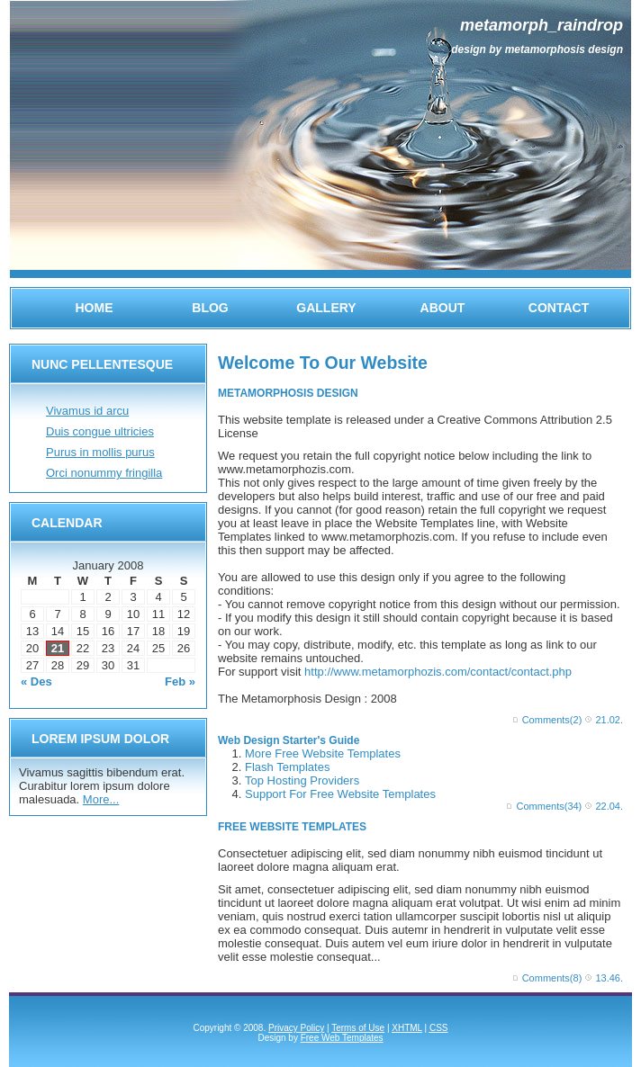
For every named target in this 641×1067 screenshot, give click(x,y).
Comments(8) (552, 978)
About (442, 307)
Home (94, 307)
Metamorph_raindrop (541, 25)
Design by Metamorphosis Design (537, 49)
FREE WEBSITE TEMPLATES (292, 826)
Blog (210, 307)
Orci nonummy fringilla (104, 473)
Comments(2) (552, 719)
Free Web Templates (342, 1038)
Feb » (180, 681)
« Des (36, 681)
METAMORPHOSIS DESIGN (288, 393)
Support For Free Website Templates (340, 794)
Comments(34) (549, 806)
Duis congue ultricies (100, 431)
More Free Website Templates (323, 753)
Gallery (326, 307)
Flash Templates (287, 767)
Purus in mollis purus (100, 452)
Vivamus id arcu (87, 410)
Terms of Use (357, 1028)
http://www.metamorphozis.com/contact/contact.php (438, 671)
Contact (558, 307)
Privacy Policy (296, 1028)
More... (101, 799)
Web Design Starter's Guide (288, 740)
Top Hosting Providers (302, 780)
